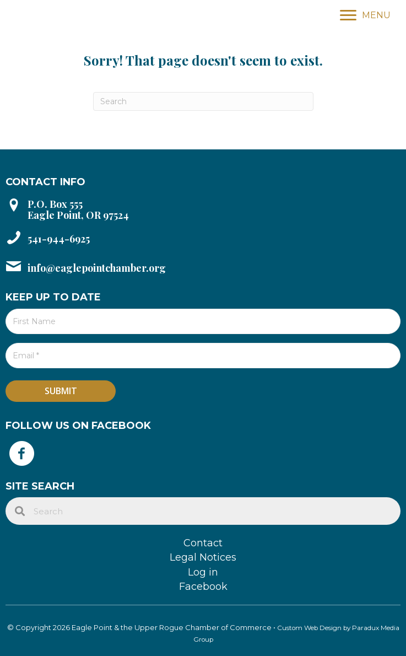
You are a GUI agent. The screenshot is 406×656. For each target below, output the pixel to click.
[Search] (203, 101)
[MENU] (365, 15)
